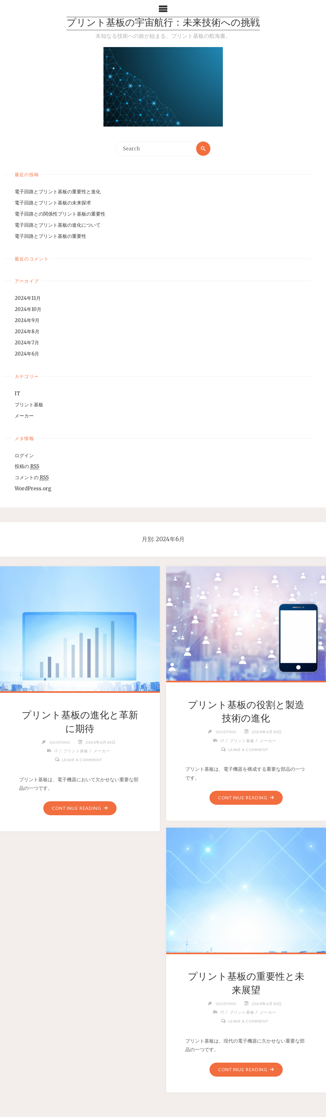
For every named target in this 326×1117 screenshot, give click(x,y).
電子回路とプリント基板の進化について (58, 225)
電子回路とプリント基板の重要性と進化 (58, 192)
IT (17, 393)
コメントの (32, 478)
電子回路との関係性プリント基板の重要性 (60, 214)
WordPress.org (33, 489)
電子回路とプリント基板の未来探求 (53, 203)
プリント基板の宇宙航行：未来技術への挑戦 (163, 23)
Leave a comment (82, 759)
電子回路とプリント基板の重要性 (50, 236)
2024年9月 (27, 320)
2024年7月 (27, 343)
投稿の (27, 467)
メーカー (24, 416)
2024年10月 (28, 309)
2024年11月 (28, 298)
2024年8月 (27, 331)
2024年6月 (27, 354)
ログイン (24, 455)
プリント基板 (29, 405)
